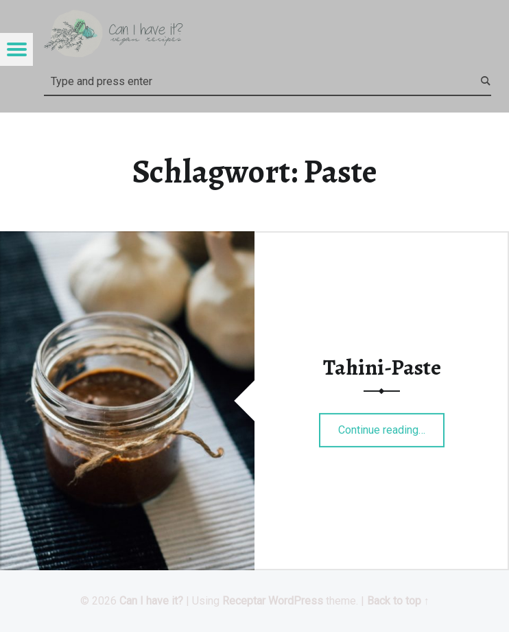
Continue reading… (391, 425)
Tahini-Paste (382, 367)
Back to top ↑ (398, 600)
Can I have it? (151, 600)
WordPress (295, 600)
